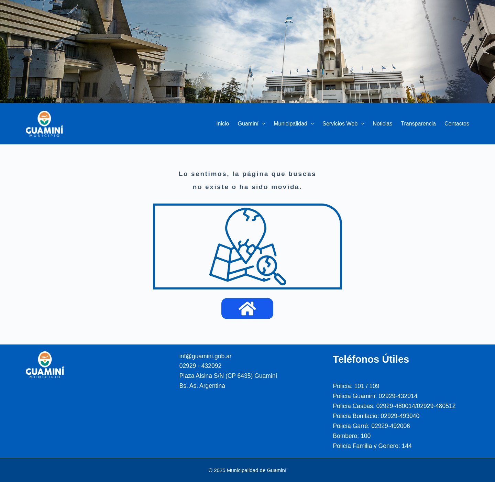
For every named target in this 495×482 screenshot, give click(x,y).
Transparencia (418, 124)
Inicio (222, 124)
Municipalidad (295, 124)
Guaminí (253, 124)
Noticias (382, 124)
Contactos (456, 124)
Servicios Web (344, 124)
